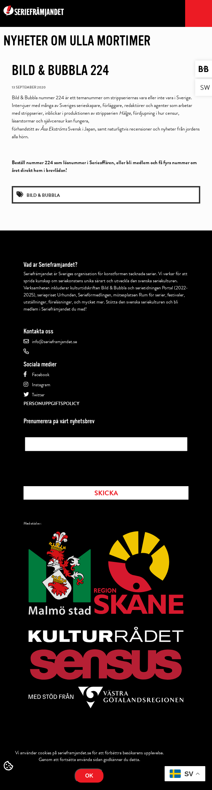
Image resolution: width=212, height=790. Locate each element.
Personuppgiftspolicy (51, 403)
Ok (89, 776)
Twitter (38, 394)
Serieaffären (101, 162)
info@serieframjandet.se (54, 341)
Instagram (41, 384)
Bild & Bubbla (43, 195)
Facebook (40, 374)
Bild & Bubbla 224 (60, 70)
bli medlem (138, 162)
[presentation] (76, 467)
